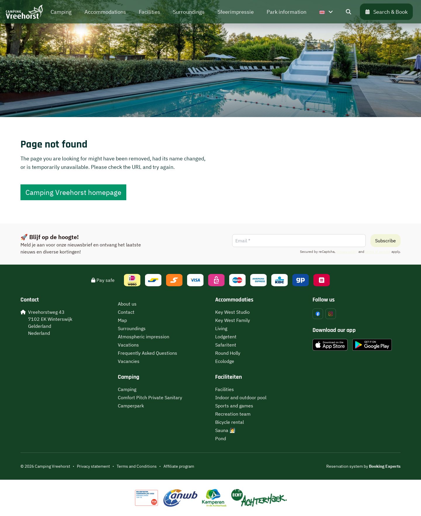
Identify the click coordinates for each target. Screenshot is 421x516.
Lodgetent (226, 337)
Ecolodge (224, 361)
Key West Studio (232, 312)
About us (127, 304)
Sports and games (234, 406)
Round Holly (227, 353)
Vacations (128, 345)
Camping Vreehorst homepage (73, 192)
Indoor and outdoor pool (240, 397)
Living (221, 328)
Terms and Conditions (137, 466)
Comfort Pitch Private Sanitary (150, 397)
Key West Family (232, 320)
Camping (127, 389)
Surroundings (132, 328)
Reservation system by (363, 466)
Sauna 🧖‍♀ (225, 430)
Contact (126, 312)
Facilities (224, 389)
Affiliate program (178, 466)
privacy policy (347, 251)
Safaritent (225, 345)
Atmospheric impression (143, 337)
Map (122, 320)
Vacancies (128, 361)
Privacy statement (93, 466)
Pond (220, 438)
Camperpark (131, 406)
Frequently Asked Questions (147, 353)
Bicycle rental (229, 422)
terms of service (378, 251)
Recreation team (233, 414)
